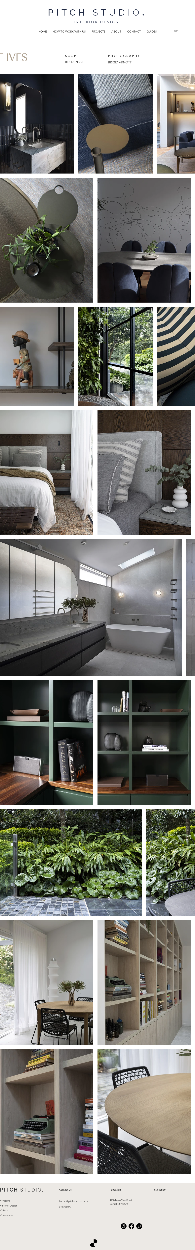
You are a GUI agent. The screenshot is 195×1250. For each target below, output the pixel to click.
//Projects (5, 1200)
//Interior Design (9, 1205)
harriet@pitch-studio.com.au (74, 1201)
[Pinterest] (139, 1226)
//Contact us (6, 1215)
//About (4, 1210)
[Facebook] (131, 1226)
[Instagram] (124, 1226)
